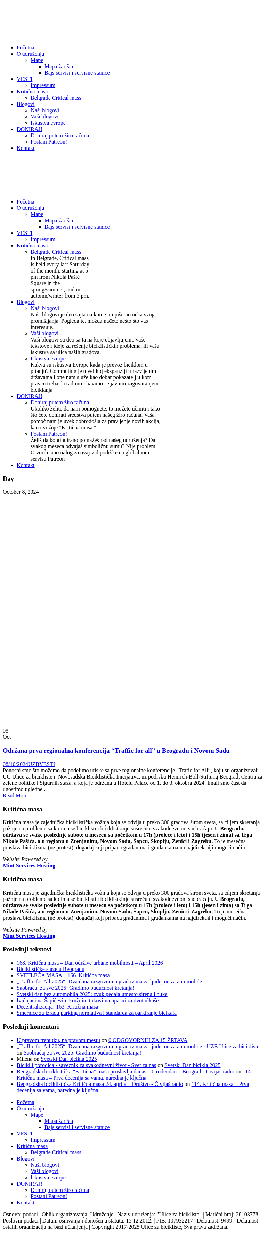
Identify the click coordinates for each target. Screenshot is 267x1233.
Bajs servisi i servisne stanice (77, 73)
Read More (15, 795)
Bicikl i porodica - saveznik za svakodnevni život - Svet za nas (86, 1065)
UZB (33, 764)
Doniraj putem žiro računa (60, 135)
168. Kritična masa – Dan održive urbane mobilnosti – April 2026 (90, 963)
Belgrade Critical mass (56, 98)
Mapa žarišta (58, 66)
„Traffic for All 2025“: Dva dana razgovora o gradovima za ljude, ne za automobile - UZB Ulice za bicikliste (138, 1046)
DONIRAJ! (29, 129)
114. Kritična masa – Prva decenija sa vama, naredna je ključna (134, 1075)
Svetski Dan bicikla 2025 (69, 1059)
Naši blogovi (45, 110)
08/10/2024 (15, 764)
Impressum (43, 85)
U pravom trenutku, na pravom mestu (58, 1040)
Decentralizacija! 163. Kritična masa (57, 1007)
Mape (37, 60)
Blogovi (26, 104)
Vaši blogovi (44, 117)
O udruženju (30, 54)
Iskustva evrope (48, 123)
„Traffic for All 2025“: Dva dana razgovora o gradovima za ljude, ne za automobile (109, 982)
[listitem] (133, 835)
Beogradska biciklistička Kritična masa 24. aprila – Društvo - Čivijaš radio (100, 1084)
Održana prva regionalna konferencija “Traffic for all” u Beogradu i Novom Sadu (116, 750)
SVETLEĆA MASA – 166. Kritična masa (63, 975)
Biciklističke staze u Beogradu (50, 969)
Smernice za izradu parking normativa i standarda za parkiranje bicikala (97, 1013)
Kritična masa (32, 91)
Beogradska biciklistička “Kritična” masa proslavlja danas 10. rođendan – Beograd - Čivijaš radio (125, 1071)
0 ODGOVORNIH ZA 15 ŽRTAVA (147, 1040)
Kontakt (26, 148)
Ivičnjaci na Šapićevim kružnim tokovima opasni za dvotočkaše (88, 1000)
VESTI (24, 79)
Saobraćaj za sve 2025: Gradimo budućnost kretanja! (76, 988)
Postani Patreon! (49, 142)
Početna (25, 48)
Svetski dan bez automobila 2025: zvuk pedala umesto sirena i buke (92, 994)
